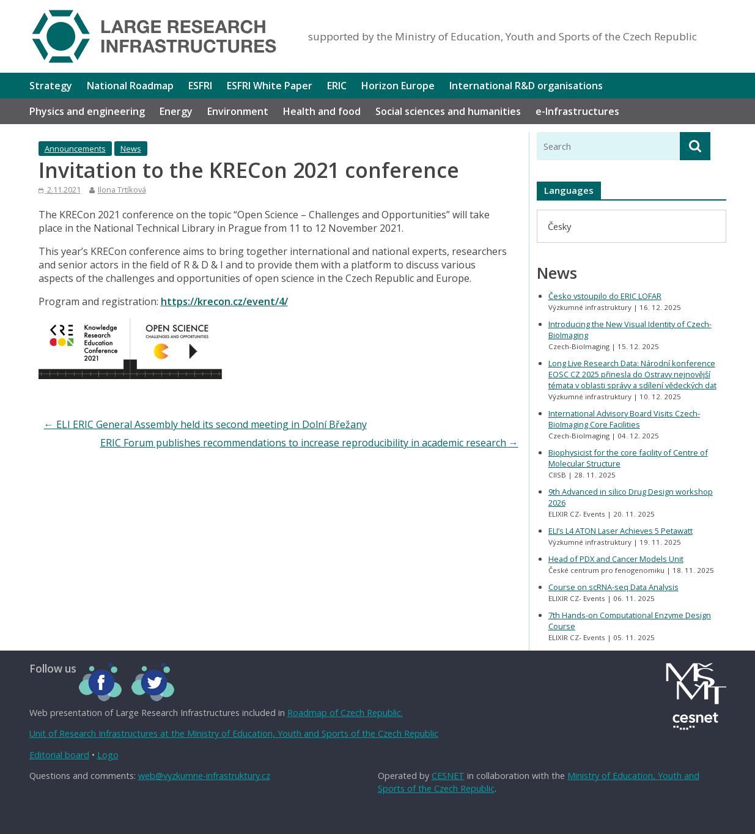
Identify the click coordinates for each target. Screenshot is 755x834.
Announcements (75, 148)
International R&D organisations (526, 85)
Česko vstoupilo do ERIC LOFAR (604, 295)
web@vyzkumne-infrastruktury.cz (204, 775)
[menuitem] (559, 226)
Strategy (50, 85)
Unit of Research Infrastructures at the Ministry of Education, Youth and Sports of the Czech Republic (233, 733)
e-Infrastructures (577, 111)
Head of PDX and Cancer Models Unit (615, 558)
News (130, 148)
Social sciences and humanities (448, 111)
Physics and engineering (87, 111)
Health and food (322, 111)
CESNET (448, 775)
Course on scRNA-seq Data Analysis (613, 586)
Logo (108, 755)
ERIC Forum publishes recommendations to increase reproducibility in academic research (309, 442)
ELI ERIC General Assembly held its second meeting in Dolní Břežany (205, 424)
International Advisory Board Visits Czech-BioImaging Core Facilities (624, 419)
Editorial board (59, 755)
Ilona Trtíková (122, 189)
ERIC (337, 85)
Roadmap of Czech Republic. (345, 712)
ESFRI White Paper (269, 85)
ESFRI (200, 85)
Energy (176, 111)
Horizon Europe (398, 85)
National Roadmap (130, 85)
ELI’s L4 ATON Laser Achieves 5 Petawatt (620, 530)
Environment (237, 111)
